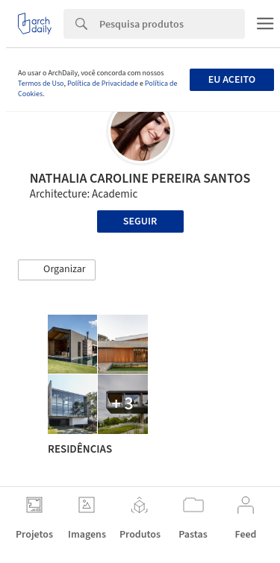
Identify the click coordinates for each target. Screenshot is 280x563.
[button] (57, 270)
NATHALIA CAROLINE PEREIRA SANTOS (140, 178)
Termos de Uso (40, 83)
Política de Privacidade (102, 83)
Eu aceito (231, 79)
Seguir (140, 221)
